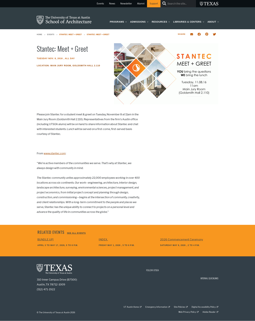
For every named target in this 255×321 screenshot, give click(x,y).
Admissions (138, 21)
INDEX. (103, 239)
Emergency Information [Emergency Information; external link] (156, 307)
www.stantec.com (55, 153)
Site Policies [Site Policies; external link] (179, 307)
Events (50, 34)
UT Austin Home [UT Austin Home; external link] (131, 307)
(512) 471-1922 (46, 289)
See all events (76, 233)
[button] (125, 21)
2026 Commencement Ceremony (181, 239)
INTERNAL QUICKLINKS (209, 278)
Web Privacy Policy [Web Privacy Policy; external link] (187, 312)
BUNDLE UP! (45, 239)
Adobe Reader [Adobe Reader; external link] (209, 312)
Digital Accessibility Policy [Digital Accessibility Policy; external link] (204, 307)
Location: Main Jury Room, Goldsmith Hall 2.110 (68, 65)
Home (39, 34)
